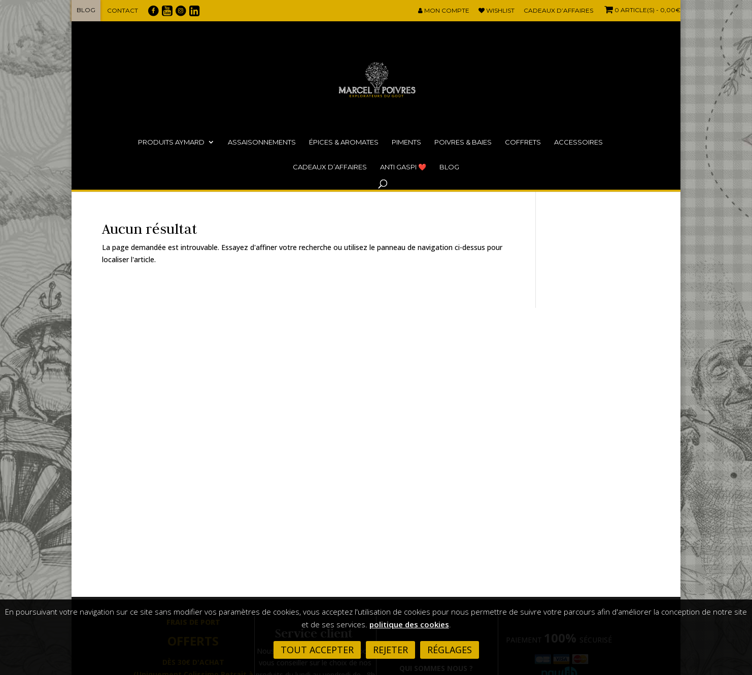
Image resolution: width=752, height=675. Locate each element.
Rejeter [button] (390, 650)
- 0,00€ (641, 10)
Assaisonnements (262, 142)
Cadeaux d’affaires (558, 11)
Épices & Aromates (344, 142)
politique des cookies (409, 624)
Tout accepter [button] (317, 650)
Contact (122, 10)
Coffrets (523, 142)
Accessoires (578, 142)
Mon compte (443, 11)
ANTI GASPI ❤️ (403, 167)
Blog (86, 10)
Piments (406, 142)
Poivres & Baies (463, 142)
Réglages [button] (449, 650)
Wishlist (496, 11)
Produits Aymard (171, 142)
